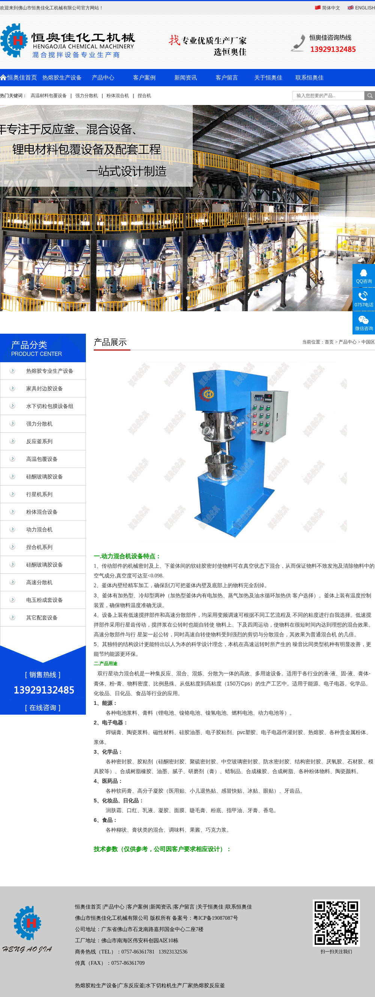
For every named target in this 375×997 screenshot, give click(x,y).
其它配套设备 (42, 618)
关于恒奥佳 (268, 78)
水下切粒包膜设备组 (50, 406)
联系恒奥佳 (310, 78)
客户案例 (144, 78)
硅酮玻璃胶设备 (44, 477)
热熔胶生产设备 (62, 78)
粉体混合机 (117, 95)
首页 (329, 342)
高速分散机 (39, 582)
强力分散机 (86, 95)
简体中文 (331, 7)
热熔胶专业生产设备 (50, 371)
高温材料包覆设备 (49, 95)
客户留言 (227, 78)
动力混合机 (39, 529)
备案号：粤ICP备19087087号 (205, 918)
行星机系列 (39, 494)
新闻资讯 (185, 78)
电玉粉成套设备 (44, 600)
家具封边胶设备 (44, 388)
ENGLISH (365, 7)
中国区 (368, 342)
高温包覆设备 (42, 459)
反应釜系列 (39, 441)
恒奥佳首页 (20, 77)
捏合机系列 (39, 547)
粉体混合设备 (42, 512)
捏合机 (144, 95)
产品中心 (103, 78)
